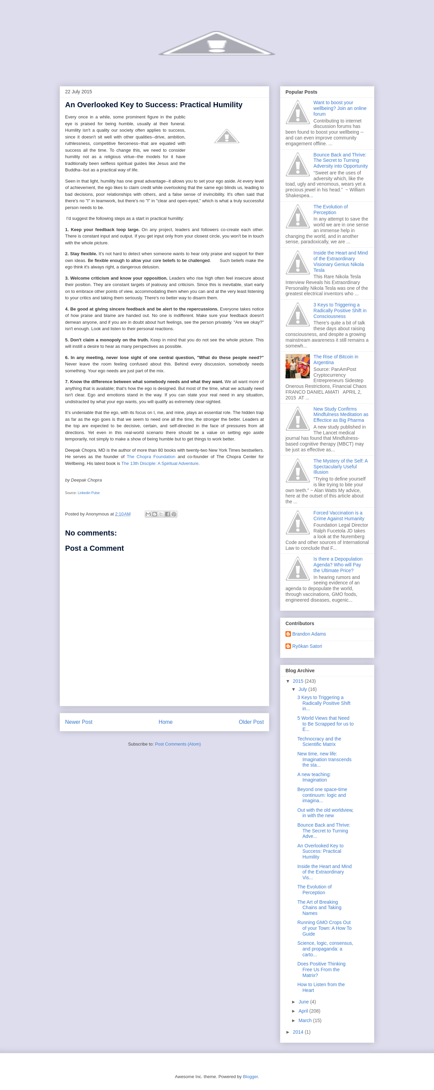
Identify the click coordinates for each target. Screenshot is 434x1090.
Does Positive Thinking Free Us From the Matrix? (321, 969)
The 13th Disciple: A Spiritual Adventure (160, 463)
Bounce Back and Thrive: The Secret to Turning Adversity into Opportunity (341, 160)
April (303, 1011)
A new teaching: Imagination (314, 777)
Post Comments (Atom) (178, 744)
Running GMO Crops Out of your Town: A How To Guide (324, 928)
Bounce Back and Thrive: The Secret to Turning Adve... (323, 830)
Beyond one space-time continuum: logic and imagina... (322, 795)
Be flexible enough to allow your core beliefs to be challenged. (153, 260)
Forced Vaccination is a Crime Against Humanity (339, 515)
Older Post (251, 722)
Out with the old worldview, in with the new (325, 813)
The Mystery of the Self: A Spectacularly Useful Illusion (341, 466)
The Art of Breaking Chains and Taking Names (319, 907)
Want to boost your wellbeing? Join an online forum (340, 108)
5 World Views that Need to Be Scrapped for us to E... (325, 723)
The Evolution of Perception (331, 209)
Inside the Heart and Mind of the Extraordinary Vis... (324, 872)
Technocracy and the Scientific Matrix (319, 741)
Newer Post (79, 722)
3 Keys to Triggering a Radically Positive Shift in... (324, 703)
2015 (299, 681)
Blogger (250, 1076)
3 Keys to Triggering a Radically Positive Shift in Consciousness (340, 310)
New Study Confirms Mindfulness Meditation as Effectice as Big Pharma (341, 414)
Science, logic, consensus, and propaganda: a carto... (325, 948)
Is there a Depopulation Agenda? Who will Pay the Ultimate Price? (338, 564)
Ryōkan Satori (307, 646)
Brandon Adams (309, 634)
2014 (299, 1032)
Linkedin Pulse (89, 493)
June (304, 1001)
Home (166, 722)
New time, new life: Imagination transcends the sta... (324, 759)
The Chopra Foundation (151, 456)
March (305, 1020)
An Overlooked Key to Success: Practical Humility (320, 851)
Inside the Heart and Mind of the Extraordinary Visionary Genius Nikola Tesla (341, 261)
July (303, 689)
